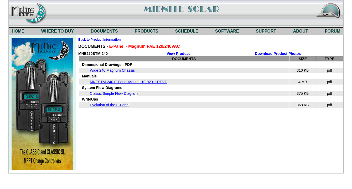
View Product (178, 53)
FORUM (332, 31)
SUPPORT (266, 31)
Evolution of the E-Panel (109, 105)
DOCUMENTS (104, 31)
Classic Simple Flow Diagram (114, 93)
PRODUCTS (146, 31)
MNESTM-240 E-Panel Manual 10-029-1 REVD (128, 82)
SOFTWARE (227, 31)
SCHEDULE (186, 31)
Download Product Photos (278, 53)
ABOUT (300, 31)
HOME (18, 31)
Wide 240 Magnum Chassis (112, 70)
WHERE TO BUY (57, 31)
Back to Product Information (99, 39)
